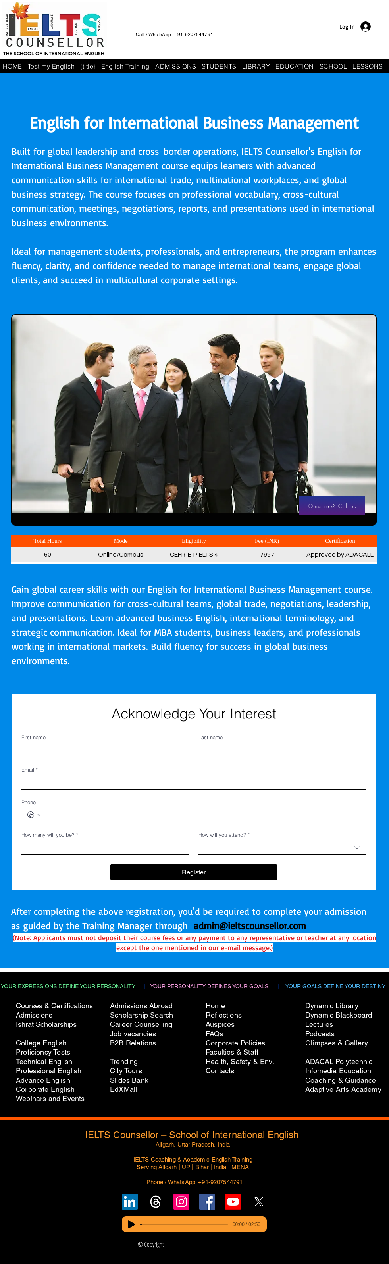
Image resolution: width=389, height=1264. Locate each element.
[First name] (102, 750)
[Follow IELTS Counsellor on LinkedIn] (130, 1202)
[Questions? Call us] (332, 505)
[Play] (131, 1224)
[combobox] (282, 848)
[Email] (191, 782)
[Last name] (279, 750)
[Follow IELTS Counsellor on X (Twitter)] (259, 1202)
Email (29, 769)
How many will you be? (49, 835)
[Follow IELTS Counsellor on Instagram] (181, 1202)
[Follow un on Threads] (156, 1202)
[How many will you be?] (102, 847)
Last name (210, 737)
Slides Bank (129, 1080)
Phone (28, 802)
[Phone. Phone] (201, 815)
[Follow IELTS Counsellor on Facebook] (207, 1202)
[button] (333, 66)
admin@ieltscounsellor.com (250, 926)
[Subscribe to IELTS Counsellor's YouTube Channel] (233, 1202)
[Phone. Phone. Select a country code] (34, 815)
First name (33, 737)
